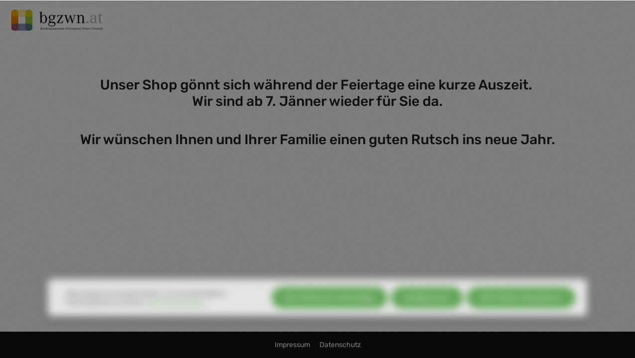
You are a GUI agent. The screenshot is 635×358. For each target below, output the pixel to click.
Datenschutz (340, 345)
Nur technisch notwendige (329, 306)
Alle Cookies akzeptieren (521, 306)
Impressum (293, 345)
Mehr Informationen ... (177, 311)
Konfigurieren (427, 306)
